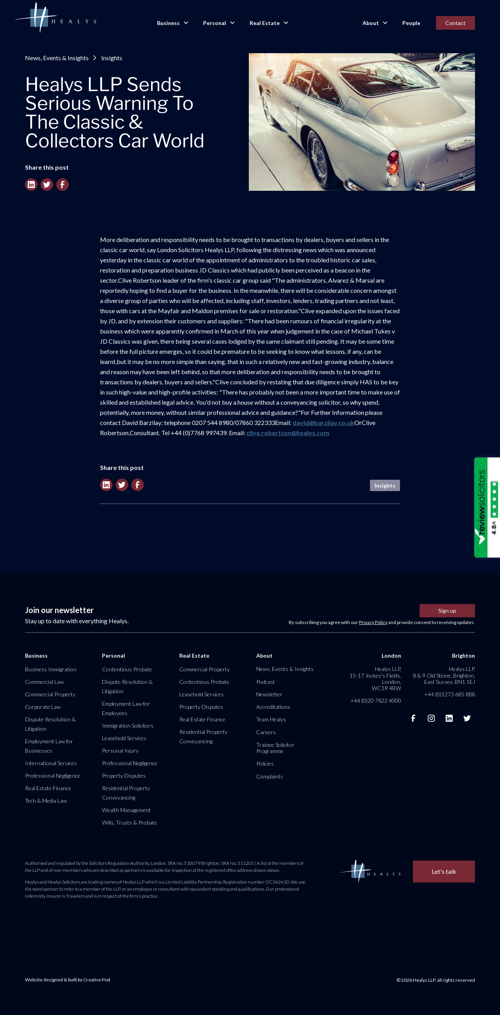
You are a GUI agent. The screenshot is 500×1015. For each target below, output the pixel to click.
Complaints (269, 776)
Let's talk (444, 871)
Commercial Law (44, 681)
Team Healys (271, 719)
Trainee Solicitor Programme (275, 747)
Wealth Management (126, 810)
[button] (172, 23)
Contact (455, 23)
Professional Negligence (52, 775)
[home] (55, 18)
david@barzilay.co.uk (323, 422)
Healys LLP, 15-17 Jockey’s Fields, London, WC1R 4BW (375, 678)
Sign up (447, 610)
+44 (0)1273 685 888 (449, 694)
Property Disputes (124, 775)
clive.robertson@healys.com (287, 432)
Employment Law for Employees (126, 708)
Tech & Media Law (46, 800)
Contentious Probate (127, 669)
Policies (265, 763)
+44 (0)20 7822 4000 (375, 700)
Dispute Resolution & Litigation (50, 724)
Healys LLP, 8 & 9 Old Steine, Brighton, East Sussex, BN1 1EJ (444, 675)
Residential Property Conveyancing (126, 793)
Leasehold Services (124, 738)
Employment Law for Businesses (49, 746)
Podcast (265, 681)
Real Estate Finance (48, 788)
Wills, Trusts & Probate (129, 822)
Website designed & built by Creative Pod (67, 980)
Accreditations (273, 706)
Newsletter (269, 694)
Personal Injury (120, 750)
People (411, 23)
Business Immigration (51, 669)
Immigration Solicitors (128, 725)
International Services (51, 763)
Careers (266, 732)
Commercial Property (50, 694)
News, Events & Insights (57, 57)
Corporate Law (43, 706)
